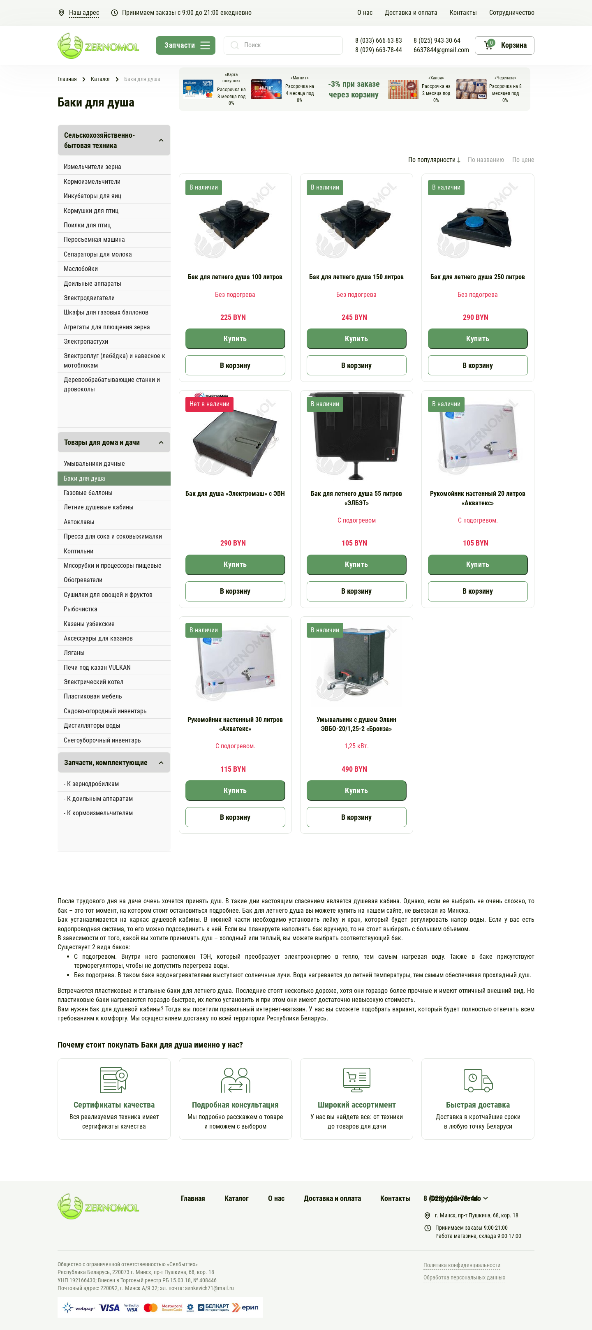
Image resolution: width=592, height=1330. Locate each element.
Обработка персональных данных (464, 1277)
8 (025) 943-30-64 (437, 40)
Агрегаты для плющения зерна (107, 327)
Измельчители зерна (92, 167)
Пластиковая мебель (93, 696)
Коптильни (78, 551)
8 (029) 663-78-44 (378, 50)
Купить (235, 338)
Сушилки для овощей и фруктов (108, 595)
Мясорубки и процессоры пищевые (113, 565)
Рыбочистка (80, 609)
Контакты (463, 12)
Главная (193, 1198)
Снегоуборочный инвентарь (102, 740)
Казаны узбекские (89, 624)
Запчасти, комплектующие (106, 762)
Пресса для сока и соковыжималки (113, 536)
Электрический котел (93, 682)
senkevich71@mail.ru (209, 1288)
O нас (364, 12)
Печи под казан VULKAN (97, 667)
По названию (486, 160)
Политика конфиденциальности (461, 1265)
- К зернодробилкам (91, 784)
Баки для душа (84, 478)
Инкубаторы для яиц (92, 196)
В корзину (235, 365)
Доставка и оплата (411, 12)
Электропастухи (86, 341)
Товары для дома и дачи (102, 442)
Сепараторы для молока (98, 254)
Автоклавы (79, 522)
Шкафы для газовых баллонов (106, 312)
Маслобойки (81, 269)
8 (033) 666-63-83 (378, 40)
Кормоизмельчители (92, 181)
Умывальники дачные (94, 463)
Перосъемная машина (94, 239)
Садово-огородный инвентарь (105, 711)
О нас (276, 1198)
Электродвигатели (89, 298)
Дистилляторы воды (92, 725)
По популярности (432, 160)
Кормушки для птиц (91, 211)
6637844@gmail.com (441, 50)
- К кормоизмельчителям (98, 813)
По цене (523, 160)
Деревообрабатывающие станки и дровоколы (112, 384)
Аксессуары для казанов (98, 638)
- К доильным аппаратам (98, 799)
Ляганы (74, 653)
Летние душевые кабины (99, 507)
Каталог (236, 1198)
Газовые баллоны (88, 493)
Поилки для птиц (87, 225)
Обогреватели (83, 580)
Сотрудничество (511, 12)
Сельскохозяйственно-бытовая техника (99, 140)
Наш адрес (84, 12)
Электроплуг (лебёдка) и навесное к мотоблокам (114, 360)
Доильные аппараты (92, 283)
